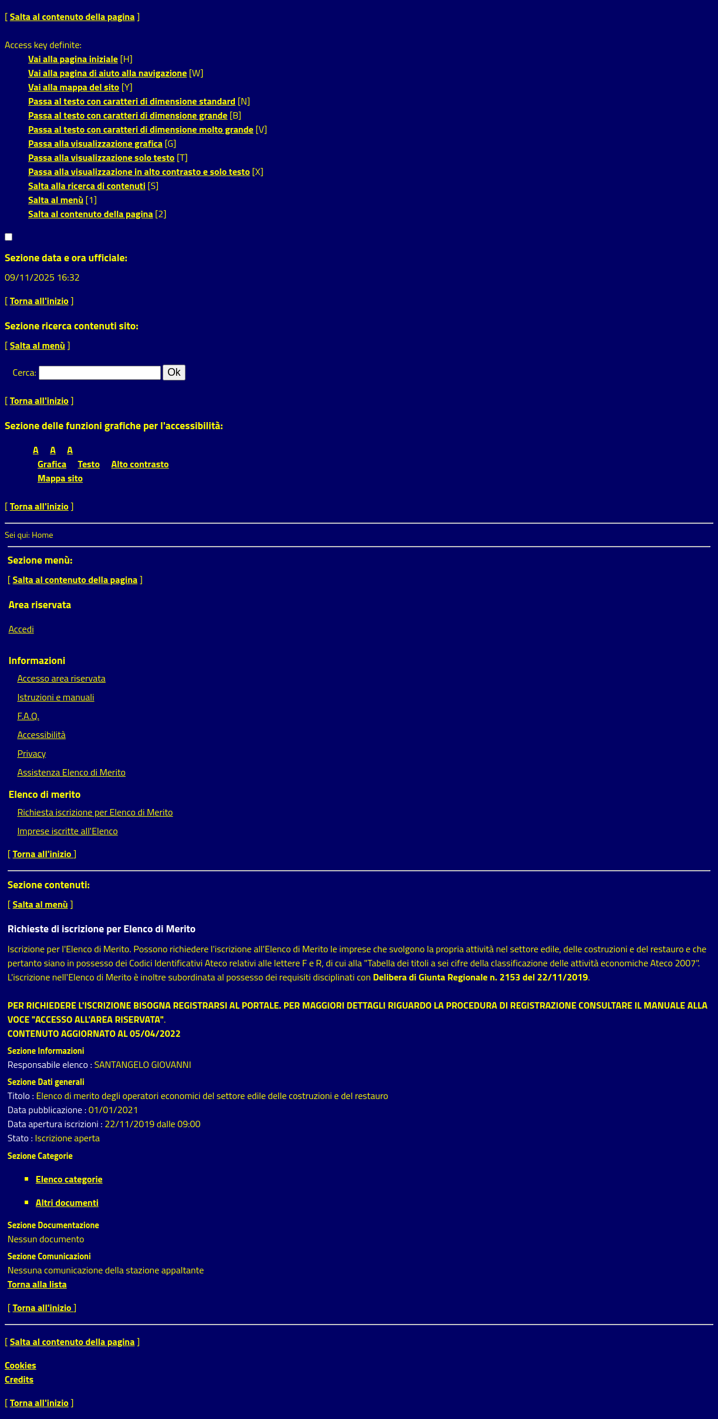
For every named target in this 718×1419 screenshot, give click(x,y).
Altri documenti (67, 1202)
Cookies (20, 1365)
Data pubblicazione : (48, 1110)
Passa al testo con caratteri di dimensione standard (131, 101)
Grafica (52, 464)
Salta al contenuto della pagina (72, 16)
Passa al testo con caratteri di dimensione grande (128, 115)
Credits (19, 1379)
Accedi (20, 629)
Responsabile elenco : (51, 1064)
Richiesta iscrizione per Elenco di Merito (95, 812)
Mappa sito (60, 478)
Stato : (21, 1138)
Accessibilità (41, 734)
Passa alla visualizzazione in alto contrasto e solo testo (139, 171)
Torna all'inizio (39, 301)
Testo (89, 464)
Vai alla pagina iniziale (73, 59)
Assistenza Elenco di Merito (71, 772)
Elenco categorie (69, 1179)
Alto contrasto (140, 464)
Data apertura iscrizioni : (56, 1124)
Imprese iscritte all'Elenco (67, 831)
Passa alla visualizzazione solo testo (101, 157)
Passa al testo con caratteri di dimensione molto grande (141, 129)
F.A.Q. (28, 716)
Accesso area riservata (61, 678)
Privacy (31, 753)
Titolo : (22, 1095)
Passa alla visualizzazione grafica (95, 143)
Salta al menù (55, 200)
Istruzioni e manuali (55, 697)
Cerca (24, 372)
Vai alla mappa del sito (73, 87)
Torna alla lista (37, 1284)
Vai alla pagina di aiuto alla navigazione (107, 73)
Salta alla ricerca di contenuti (87, 185)
